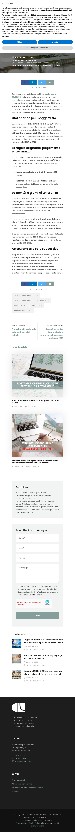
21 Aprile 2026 (32, 678)
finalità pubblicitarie (28, 22)
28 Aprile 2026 (32, 662)
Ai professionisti (18, 780)
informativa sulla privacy (31, 595)
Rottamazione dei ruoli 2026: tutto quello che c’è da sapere (35, 401)
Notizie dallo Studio (24, 57)
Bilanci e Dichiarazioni (25, 60)
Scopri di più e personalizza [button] (37, 48)
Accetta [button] (55, 42)
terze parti (39, 15)
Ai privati (15, 791)
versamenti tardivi (53, 65)
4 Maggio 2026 (32, 646)
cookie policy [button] (23, 13)
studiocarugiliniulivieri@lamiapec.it (37, 820)
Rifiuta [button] (19, 42)
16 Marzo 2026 (17, 406)
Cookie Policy (34, 823)
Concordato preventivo (26, 63)
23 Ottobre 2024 (17, 467)
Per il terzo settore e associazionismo (27, 788)
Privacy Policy (21, 823)
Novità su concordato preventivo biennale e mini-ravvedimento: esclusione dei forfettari (35, 461)
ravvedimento (28, 65)
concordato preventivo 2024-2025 (31, 300)
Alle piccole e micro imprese (23, 784)
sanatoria (39, 65)
